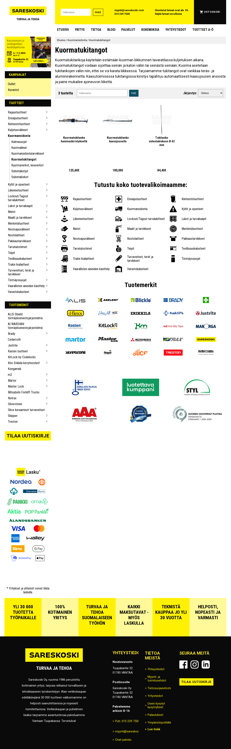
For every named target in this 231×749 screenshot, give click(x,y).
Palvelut (128, 30)
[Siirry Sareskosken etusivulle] (28, 12)
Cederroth (14, 339)
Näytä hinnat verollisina (168, 14)
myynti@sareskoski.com (129, 10)
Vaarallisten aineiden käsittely (26, 286)
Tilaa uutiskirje (28, 436)
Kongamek (14, 369)
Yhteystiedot (175, 30)
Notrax (12, 398)
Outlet (11, 84)
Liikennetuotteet (18, 190)
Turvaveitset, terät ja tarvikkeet (21, 272)
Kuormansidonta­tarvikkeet (27, 153)
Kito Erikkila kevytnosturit (24, 363)
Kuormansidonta (19, 136)
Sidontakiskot (19, 177)
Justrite (13, 345)
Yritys (80, 30)
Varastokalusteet (18, 292)
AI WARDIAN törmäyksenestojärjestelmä (25, 326)
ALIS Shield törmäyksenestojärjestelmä (25, 316)
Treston (13, 422)
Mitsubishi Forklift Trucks (23, 392)
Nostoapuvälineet (19, 229)
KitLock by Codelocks (22, 357)
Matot (11, 212)
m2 (10, 375)
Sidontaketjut (19, 171)
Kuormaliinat (19, 148)
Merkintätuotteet (18, 223)
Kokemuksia (150, 30)
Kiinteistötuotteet (19, 124)
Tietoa (96, 30)
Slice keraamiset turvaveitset (26, 410)
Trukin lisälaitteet (18, 264)
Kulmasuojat (19, 142)
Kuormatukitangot (23, 159)
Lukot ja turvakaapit (20, 206)
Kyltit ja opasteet (19, 184)
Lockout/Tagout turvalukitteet (18, 198)
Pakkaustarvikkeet (19, 241)
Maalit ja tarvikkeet (20, 218)
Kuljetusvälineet (18, 130)
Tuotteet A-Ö (202, 30)
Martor (12, 380)
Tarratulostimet (17, 247)
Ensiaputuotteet (18, 118)
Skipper (13, 416)
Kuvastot (13, 90)
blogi (111, 30)
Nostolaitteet (16, 235)
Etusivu (63, 30)
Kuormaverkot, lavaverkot (27, 165)
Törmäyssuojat (17, 280)
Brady (11, 334)
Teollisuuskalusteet (20, 259)
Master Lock (16, 386)
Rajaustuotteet (17, 112)
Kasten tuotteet (18, 351)
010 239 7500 (122, 14)
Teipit (11, 253)
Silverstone (15, 404)
